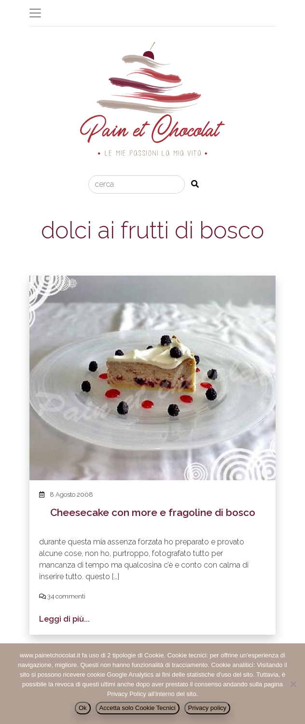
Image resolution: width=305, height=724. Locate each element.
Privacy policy (207, 707)
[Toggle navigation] (35, 13)
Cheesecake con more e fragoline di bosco (152, 512)
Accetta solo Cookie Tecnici (137, 707)
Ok (83, 707)
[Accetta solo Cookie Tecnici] (293, 684)
